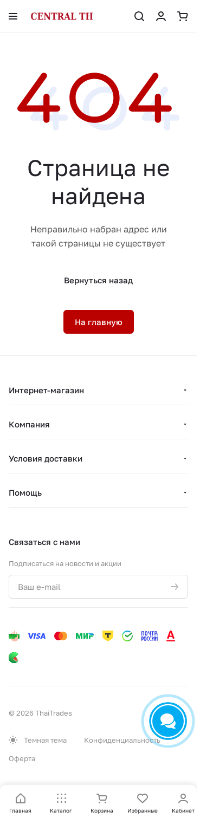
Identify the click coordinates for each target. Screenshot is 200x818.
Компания (29, 424)
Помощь (25, 492)
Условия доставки (45, 458)
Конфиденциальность (122, 740)
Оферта (22, 758)
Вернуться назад (98, 280)
